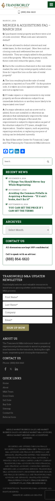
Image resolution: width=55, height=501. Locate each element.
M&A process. (9, 290)
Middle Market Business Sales (21, 429)
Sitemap (7, 408)
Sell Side (7, 400)
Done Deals (8, 396)
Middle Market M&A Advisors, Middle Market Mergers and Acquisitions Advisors (29, 435)
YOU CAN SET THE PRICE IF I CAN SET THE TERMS (26, 209)
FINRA (29, 449)
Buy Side (7, 404)
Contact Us (8, 413)
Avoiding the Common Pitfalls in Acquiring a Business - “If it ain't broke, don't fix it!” (28, 196)
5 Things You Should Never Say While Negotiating (27, 183)
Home (6, 383)
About (5, 387)
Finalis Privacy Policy (19, 480)
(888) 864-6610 (28, 12)
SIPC (35, 449)
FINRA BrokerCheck (36, 483)
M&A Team (8, 391)
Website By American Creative (27, 495)
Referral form (9, 417)
